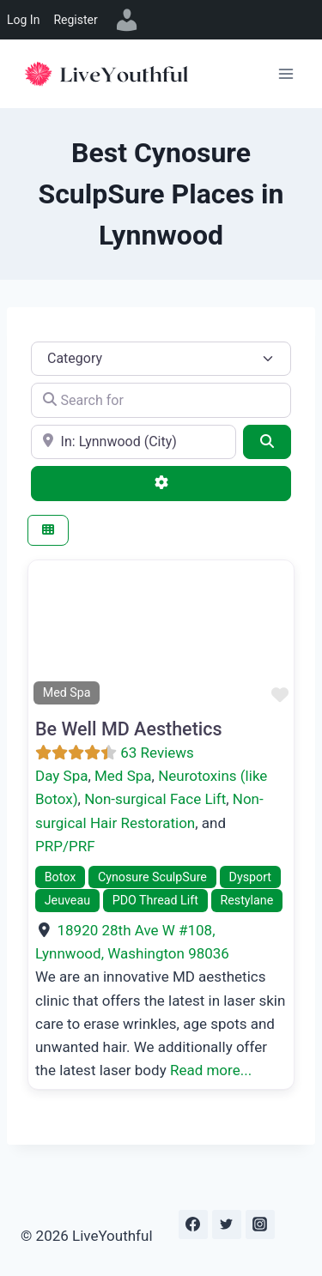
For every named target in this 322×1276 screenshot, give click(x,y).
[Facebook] (193, 1224)
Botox (60, 877)
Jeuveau (67, 900)
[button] (48, 635)
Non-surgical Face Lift (155, 798)
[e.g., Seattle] (133, 442)
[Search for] (161, 400)
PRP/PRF (65, 846)
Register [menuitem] (75, 20)
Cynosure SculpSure (152, 877)
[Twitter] (226, 1224)
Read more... (211, 1070)
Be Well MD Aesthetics (128, 729)
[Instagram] (260, 1224)
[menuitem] (127, 19)
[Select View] (48, 531)
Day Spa (61, 775)
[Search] (267, 442)
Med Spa (123, 775)
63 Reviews (157, 752)
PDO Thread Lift (155, 900)
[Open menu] (285, 73)
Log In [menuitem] (23, 20)
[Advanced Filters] (161, 483)
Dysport (250, 877)
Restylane (246, 900)
